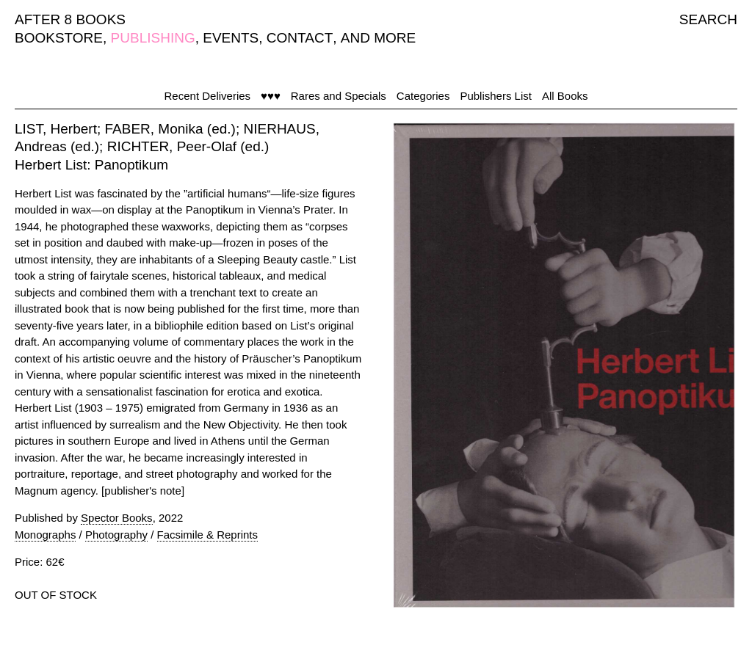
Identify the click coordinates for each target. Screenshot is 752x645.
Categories (423, 96)
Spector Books (117, 517)
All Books (565, 96)
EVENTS (230, 37)
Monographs (45, 534)
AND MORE (378, 37)
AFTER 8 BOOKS (70, 19)
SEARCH (708, 19)
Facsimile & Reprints (207, 534)
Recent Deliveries (207, 96)
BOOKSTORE (59, 37)
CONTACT (300, 37)
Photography (116, 534)
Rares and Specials (338, 96)
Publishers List (496, 96)
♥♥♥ (271, 96)
